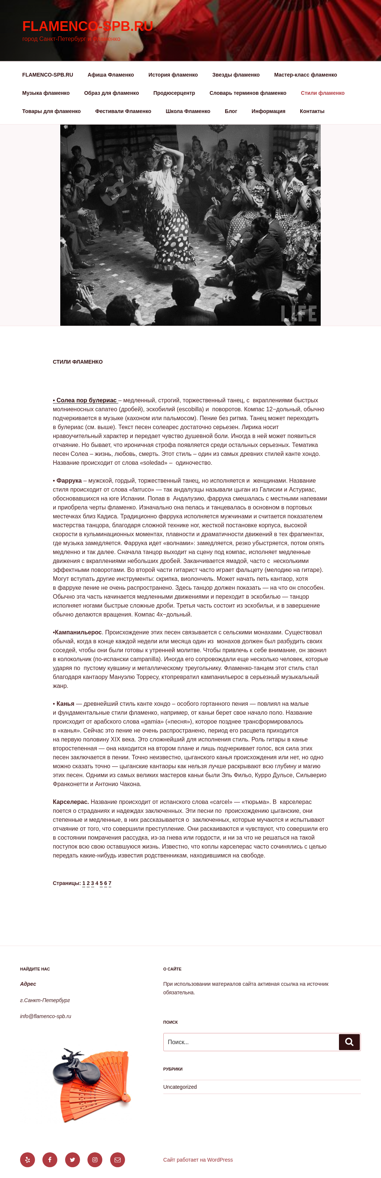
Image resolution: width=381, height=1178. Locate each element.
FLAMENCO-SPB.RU (47, 75)
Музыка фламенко (46, 93)
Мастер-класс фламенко (305, 75)
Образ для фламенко (111, 93)
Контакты (312, 111)
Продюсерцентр (174, 93)
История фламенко (173, 75)
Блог (231, 111)
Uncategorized (180, 1087)
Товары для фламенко (51, 111)
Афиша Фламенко (111, 75)
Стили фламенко (323, 93)
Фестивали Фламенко (123, 111)
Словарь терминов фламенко (247, 93)
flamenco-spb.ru (87, 26)
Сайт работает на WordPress (198, 1160)
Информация (268, 111)
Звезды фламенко (236, 75)
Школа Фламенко (188, 111)
